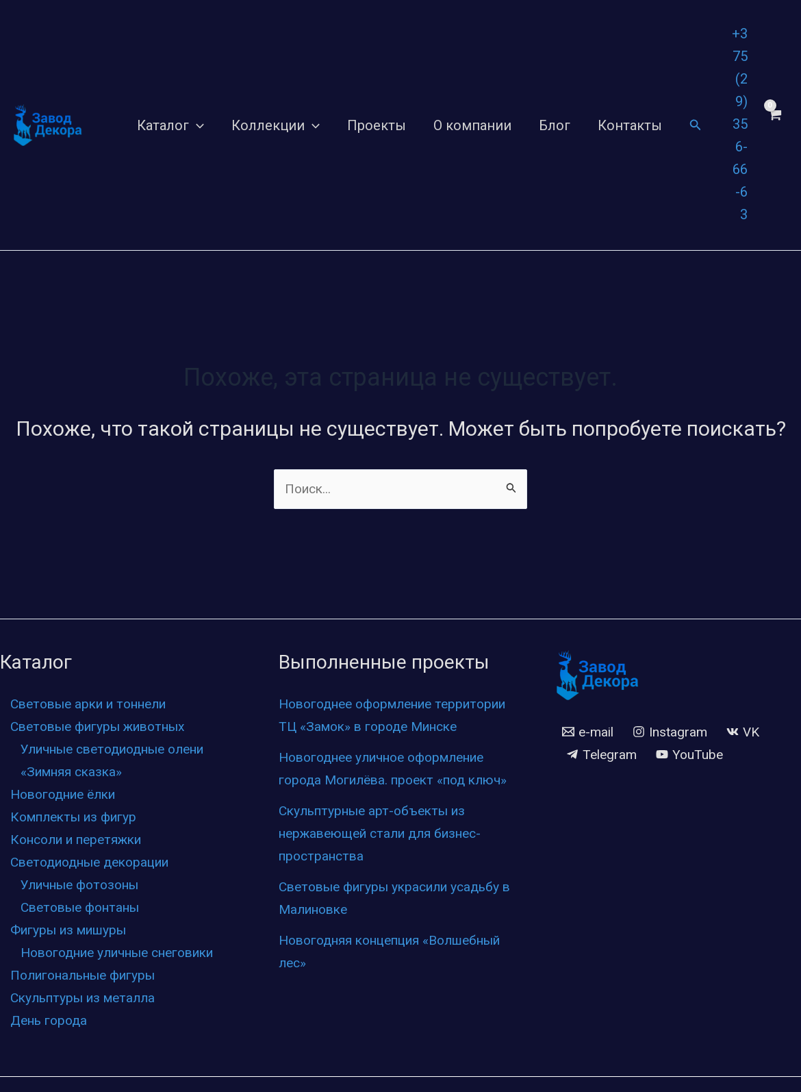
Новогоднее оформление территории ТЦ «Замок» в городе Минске (386, 727)
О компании (472, 125)
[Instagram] (673, 733)
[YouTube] (693, 755)
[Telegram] (603, 755)
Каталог (170, 125)
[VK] (748, 733)
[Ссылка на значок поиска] (695, 125)
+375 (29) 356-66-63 (740, 124)
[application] (196, 125)
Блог (554, 125)
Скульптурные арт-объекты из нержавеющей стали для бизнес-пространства (388, 879)
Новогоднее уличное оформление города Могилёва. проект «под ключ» (392, 803)
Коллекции (275, 125)
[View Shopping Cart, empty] (774, 125)
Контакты (630, 125)
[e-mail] (589, 733)
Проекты (376, 125)
